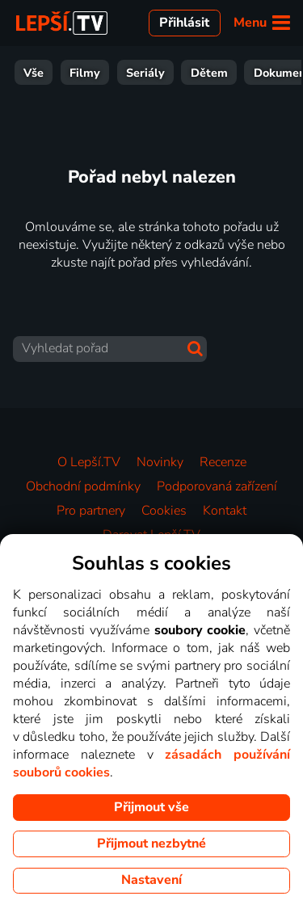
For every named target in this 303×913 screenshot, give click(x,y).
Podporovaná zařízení (217, 486)
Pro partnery (91, 511)
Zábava (91, 73)
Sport (152, 73)
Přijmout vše (151, 807)
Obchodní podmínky (83, 486)
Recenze (223, 462)
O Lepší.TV (88, 462)
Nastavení (151, 880)
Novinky (160, 462)
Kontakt (224, 511)
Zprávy (214, 73)
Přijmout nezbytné (151, 843)
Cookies (164, 511)
